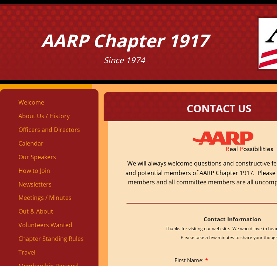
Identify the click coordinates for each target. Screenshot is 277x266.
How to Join (34, 171)
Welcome (31, 102)
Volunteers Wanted (45, 225)
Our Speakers (37, 157)
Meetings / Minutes (45, 198)
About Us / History (44, 116)
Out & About (35, 211)
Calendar (31, 143)
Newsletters (35, 184)
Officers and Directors (49, 130)
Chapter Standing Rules (51, 239)
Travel (26, 252)
